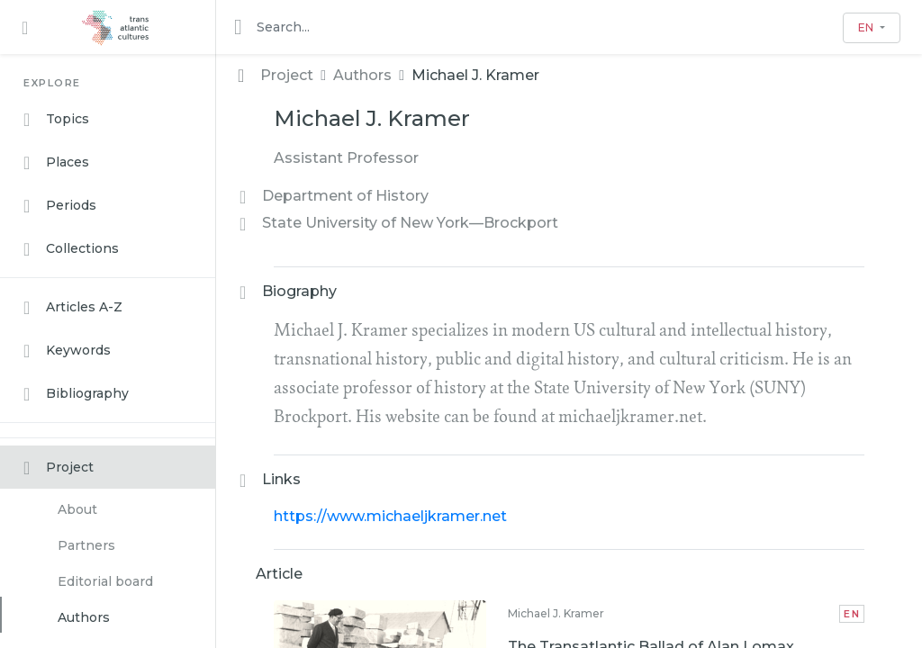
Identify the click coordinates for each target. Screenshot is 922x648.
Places (56, 163)
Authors (84, 617)
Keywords (67, 351)
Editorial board (105, 581)
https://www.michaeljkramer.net (390, 516)
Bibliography (76, 394)
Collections (71, 249)
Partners (86, 545)
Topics (56, 119)
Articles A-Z (72, 308)
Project (58, 468)
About (77, 509)
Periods (59, 206)
